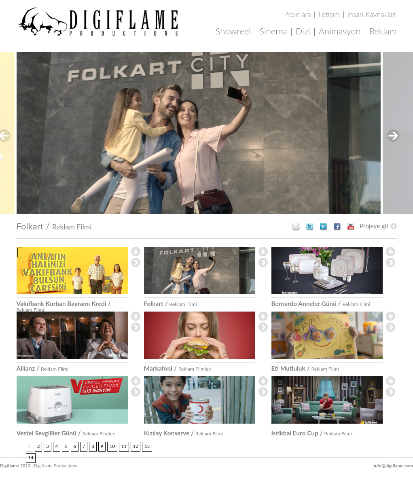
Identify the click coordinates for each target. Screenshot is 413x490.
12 (135, 446)
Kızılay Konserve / (183, 433)
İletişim (329, 14)
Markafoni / (178, 368)
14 (31, 457)
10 (112, 446)
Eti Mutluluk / (305, 368)
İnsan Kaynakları (372, 14)
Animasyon (340, 31)
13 (147, 446)
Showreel (233, 31)
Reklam (383, 31)
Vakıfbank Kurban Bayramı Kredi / (64, 306)
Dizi (303, 31)
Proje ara (297, 14)
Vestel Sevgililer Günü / (66, 433)
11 (124, 446)
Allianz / (43, 368)
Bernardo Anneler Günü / (320, 303)
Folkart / (54, 226)
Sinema (273, 31)
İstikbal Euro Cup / (311, 433)
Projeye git (378, 226)
